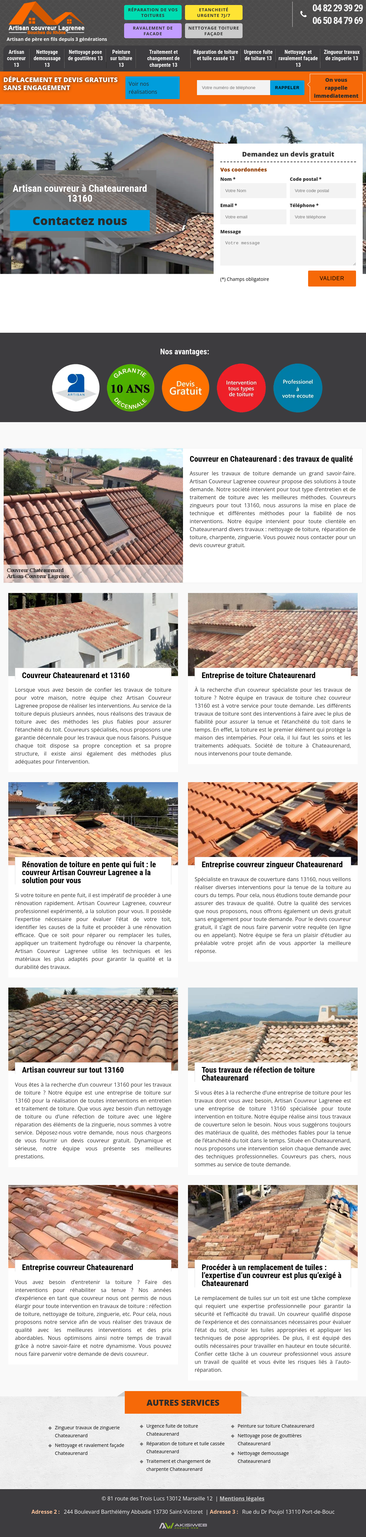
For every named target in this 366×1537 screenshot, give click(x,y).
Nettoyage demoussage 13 (47, 58)
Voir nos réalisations (143, 87)
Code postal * (305, 179)
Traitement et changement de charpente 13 (163, 58)
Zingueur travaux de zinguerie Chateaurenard (87, 1431)
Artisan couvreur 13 (16, 58)
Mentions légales (242, 1498)
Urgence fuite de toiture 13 (258, 55)
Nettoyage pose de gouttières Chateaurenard (269, 1439)
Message (230, 231)
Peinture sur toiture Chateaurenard (276, 1426)
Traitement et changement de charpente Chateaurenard (178, 1465)
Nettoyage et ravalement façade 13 (298, 58)
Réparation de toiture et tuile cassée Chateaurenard (185, 1447)
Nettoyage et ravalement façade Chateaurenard (89, 1449)
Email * (228, 205)
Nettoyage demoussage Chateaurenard (263, 1457)
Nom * (228, 179)
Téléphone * (304, 205)
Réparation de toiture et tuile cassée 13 (215, 55)
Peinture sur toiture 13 (121, 58)
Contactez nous (79, 220)
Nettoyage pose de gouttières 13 (85, 55)
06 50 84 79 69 (337, 20)
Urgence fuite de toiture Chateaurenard (172, 1430)
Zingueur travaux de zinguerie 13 (342, 55)
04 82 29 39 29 (337, 8)
